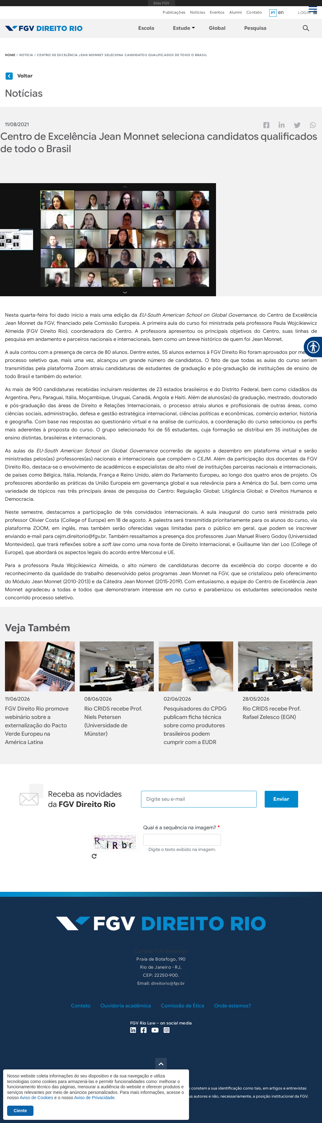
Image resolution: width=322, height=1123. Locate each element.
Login (304, 12)
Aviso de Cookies (36, 1097)
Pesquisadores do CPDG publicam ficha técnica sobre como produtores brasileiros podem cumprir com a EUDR (195, 725)
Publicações (174, 12)
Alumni (235, 12)
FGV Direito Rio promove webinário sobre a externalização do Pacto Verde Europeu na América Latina (36, 725)
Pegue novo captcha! (94, 856)
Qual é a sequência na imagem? (179, 828)
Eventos (217, 12)
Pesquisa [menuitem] (255, 28)
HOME (10, 55)
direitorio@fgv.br (168, 983)
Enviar (281, 799)
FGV (161, 3)
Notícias (197, 12)
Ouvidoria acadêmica (125, 1006)
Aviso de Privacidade (94, 1097)
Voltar (25, 76)
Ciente (20, 1110)
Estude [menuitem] (181, 28)
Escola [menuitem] (146, 28)
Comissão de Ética (182, 1006)
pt (273, 13)
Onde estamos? (232, 1006)
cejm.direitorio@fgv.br (80, 536)
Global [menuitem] (217, 28)
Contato (254, 12)
